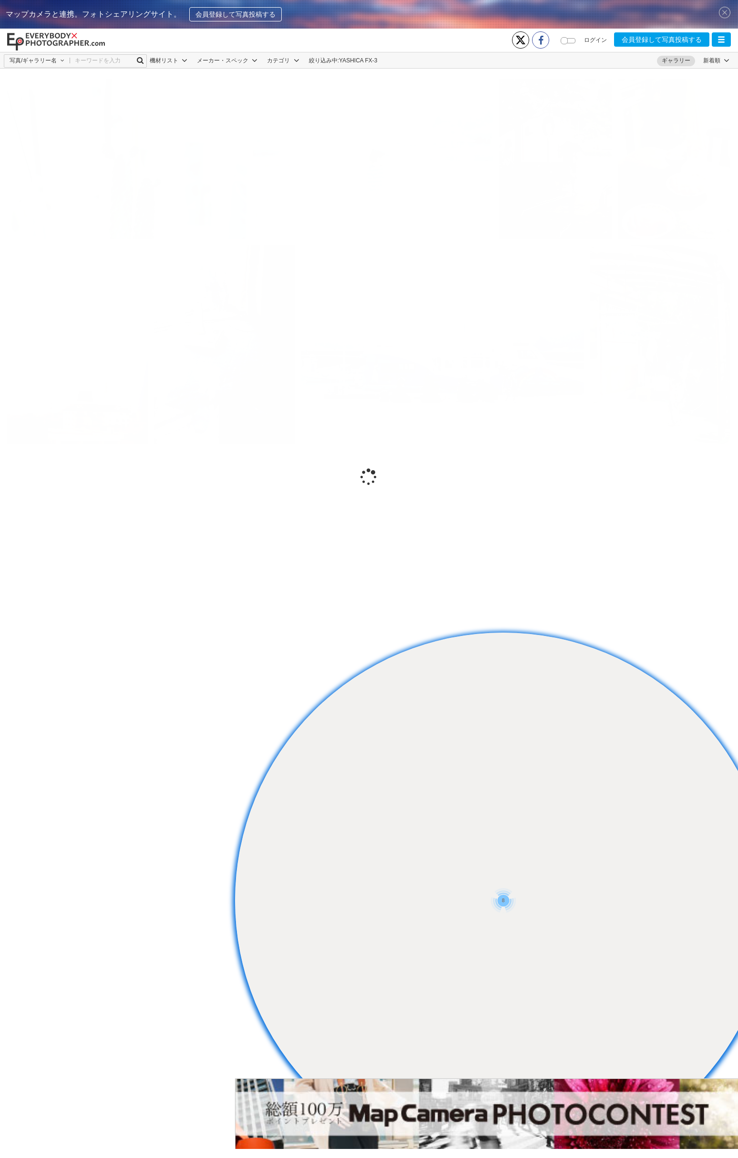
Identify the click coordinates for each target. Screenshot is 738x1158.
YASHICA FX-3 (358, 60)
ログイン (595, 40)
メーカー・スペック (227, 60)
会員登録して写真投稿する (235, 14)
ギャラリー (676, 60)
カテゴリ (283, 60)
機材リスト (168, 60)
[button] (721, 39)
